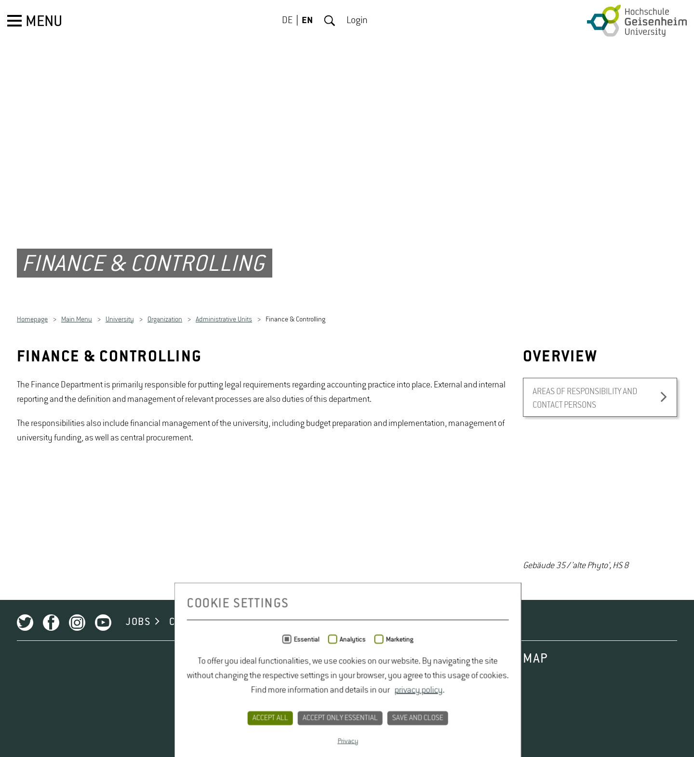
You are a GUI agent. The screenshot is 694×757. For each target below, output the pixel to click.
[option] (600, 572)
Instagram (77, 684)
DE (287, 20)
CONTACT (248, 684)
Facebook (51, 684)
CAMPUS (189, 684)
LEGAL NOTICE (380, 684)
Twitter (25, 684)
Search (329, 20)
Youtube (103, 684)
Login (357, 20)
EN (307, 20)
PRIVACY (308, 684)
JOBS (138, 684)
